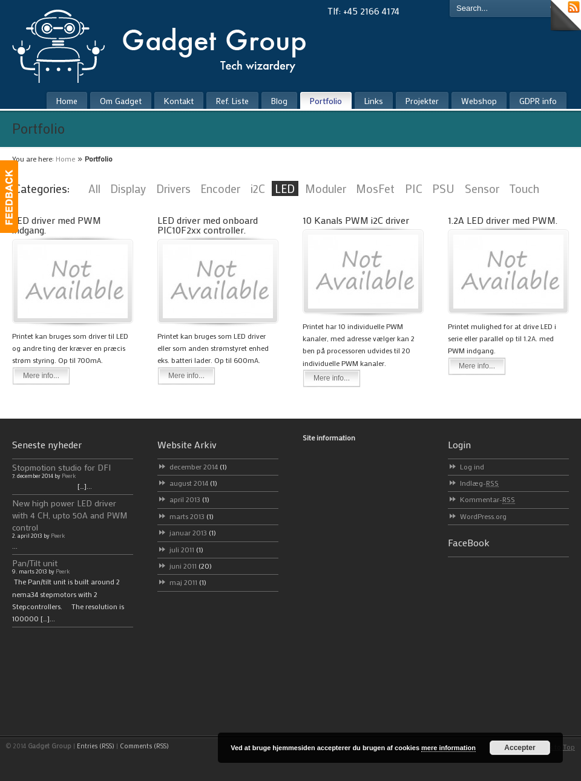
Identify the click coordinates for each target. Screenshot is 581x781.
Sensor (482, 188)
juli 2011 (186, 549)
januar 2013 (192, 532)
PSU (443, 188)
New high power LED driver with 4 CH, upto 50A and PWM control (70, 515)
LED (285, 188)
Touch (524, 188)
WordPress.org (483, 516)
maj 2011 (187, 582)
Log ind (472, 466)
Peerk (69, 476)
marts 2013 (191, 516)
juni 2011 (190, 565)
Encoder (220, 188)
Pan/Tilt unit (34, 563)
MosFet (375, 188)
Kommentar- (487, 499)
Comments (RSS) (144, 746)
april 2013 (189, 499)
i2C (258, 188)
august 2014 (193, 483)
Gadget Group (169, 43)
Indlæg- (479, 483)
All (94, 188)
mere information (448, 747)
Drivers (173, 188)
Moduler (325, 188)
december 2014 (198, 466)
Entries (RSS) (95, 746)
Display (128, 188)
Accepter (519, 747)
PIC (413, 188)
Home (65, 158)
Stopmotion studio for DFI (61, 467)
